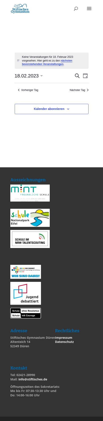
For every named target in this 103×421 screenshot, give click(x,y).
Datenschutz (64, 342)
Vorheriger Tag (28, 90)
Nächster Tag (79, 90)
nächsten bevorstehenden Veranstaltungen (47, 62)
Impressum (63, 337)
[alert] (52, 61)
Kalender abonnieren (49, 109)
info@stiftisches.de (32, 379)
